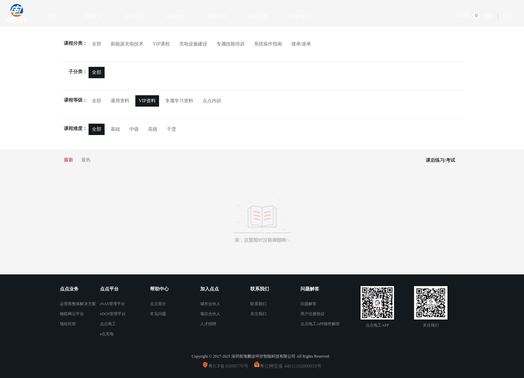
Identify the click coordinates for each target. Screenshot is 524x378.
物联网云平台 (72, 313)
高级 (152, 129)
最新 (68, 159)
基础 (115, 129)
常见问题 (158, 313)
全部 (96, 43)
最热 (86, 159)
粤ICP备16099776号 (230, 366)
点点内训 (212, 100)
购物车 (463, 15)
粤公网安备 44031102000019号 (290, 366)
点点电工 (108, 324)
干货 (171, 129)
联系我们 (258, 303)
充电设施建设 (193, 43)
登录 (488, 16)
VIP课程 (161, 43)
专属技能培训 (231, 43)
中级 (134, 129)
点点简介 (158, 303)
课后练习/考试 (440, 160)
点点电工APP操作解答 (320, 324)
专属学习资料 (179, 100)
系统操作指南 (268, 43)
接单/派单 (301, 43)
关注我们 (258, 313)
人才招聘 (208, 324)
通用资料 (120, 100)
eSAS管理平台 (112, 303)
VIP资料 (147, 100)
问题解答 (308, 303)
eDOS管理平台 (113, 313)
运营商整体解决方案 (78, 303)
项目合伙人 (210, 313)
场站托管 (68, 324)
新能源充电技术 (127, 43)
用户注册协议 (312, 313)
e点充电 (107, 334)
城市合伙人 (210, 303)
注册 (507, 16)
